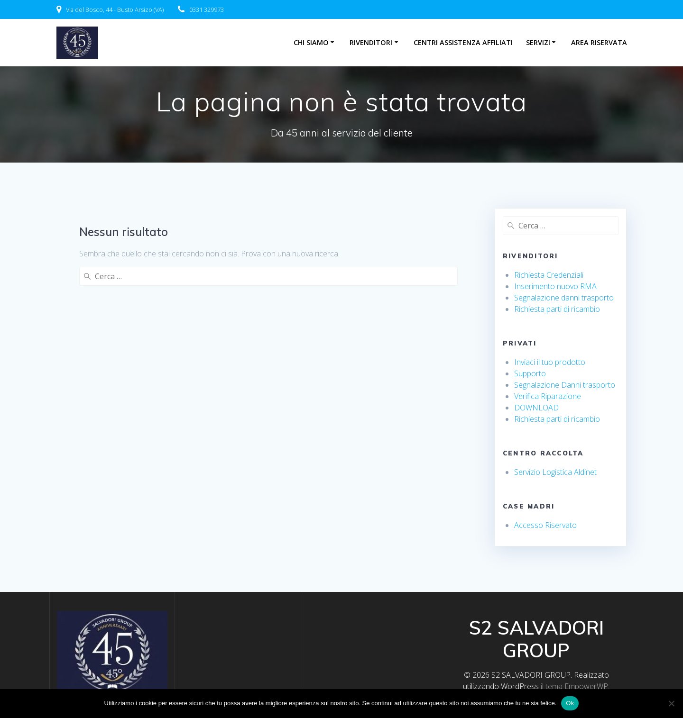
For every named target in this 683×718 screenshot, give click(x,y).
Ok (570, 703)
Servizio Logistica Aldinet (555, 472)
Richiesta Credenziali (548, 275)
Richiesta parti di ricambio (557, 309)
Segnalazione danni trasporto (564, 297)
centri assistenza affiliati (463, 42)
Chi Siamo (311, 42)
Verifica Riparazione (547, 396)
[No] (671, 703)
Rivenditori (371, 42)
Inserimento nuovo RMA (555, 286)
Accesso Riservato (545, 525)
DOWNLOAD (536, 407)
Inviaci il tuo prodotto (549, 362)
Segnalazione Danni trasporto (564, 385)
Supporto (530, 373)
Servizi (538, 42)
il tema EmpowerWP (574, 686)
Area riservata (599, 42)
